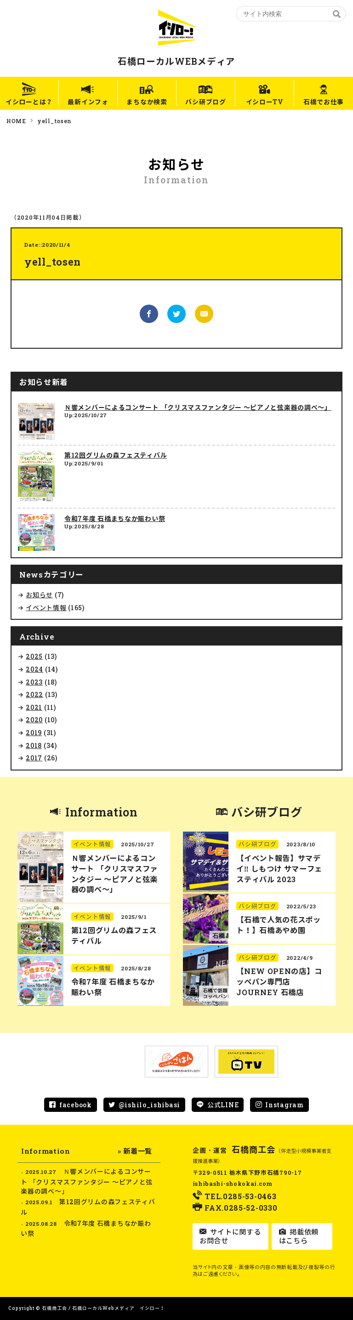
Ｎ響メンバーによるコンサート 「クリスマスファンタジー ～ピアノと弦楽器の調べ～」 (197, 407)
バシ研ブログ (206, 101)
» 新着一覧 (135, 1151)
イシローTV (265, 101)
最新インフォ (88, 101)
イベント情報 (46, 607)
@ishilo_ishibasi (149, 1104)
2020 (34, 719)
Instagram (284, 1104)
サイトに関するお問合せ (230, 1236)
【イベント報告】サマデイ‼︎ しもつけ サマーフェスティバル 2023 (279, 868)
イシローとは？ (29, 101)
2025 (34, 656)
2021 (34, 707)
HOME (16, 121)
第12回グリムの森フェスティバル (115, 455)
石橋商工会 (254, 1149)
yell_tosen (54, 121)
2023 (34, 682)
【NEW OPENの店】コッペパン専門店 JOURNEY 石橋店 (279, 981)
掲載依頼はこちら (299, 1236)
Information (101, 812)
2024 (34, 669)
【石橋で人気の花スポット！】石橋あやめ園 (278, 925)
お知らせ (39, 594)
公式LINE (223, 1104)
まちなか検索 (146, 101)
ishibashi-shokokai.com (233, 1183)
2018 (34, 745)
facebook (75, 1104)
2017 (34, 757)
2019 (34, 732)
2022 (34, 694)
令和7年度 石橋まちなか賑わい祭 (114, 518)
